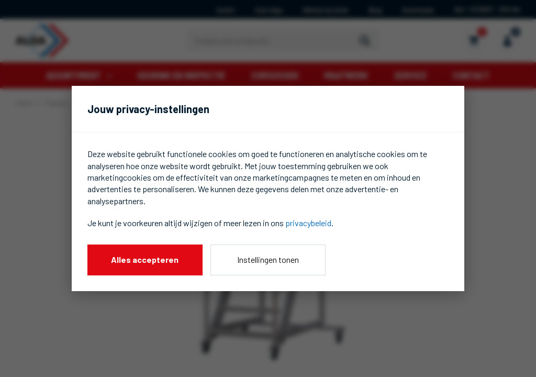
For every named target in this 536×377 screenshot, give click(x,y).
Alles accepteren (144, 259)
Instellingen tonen (268, 259)
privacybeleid (308, 223)
